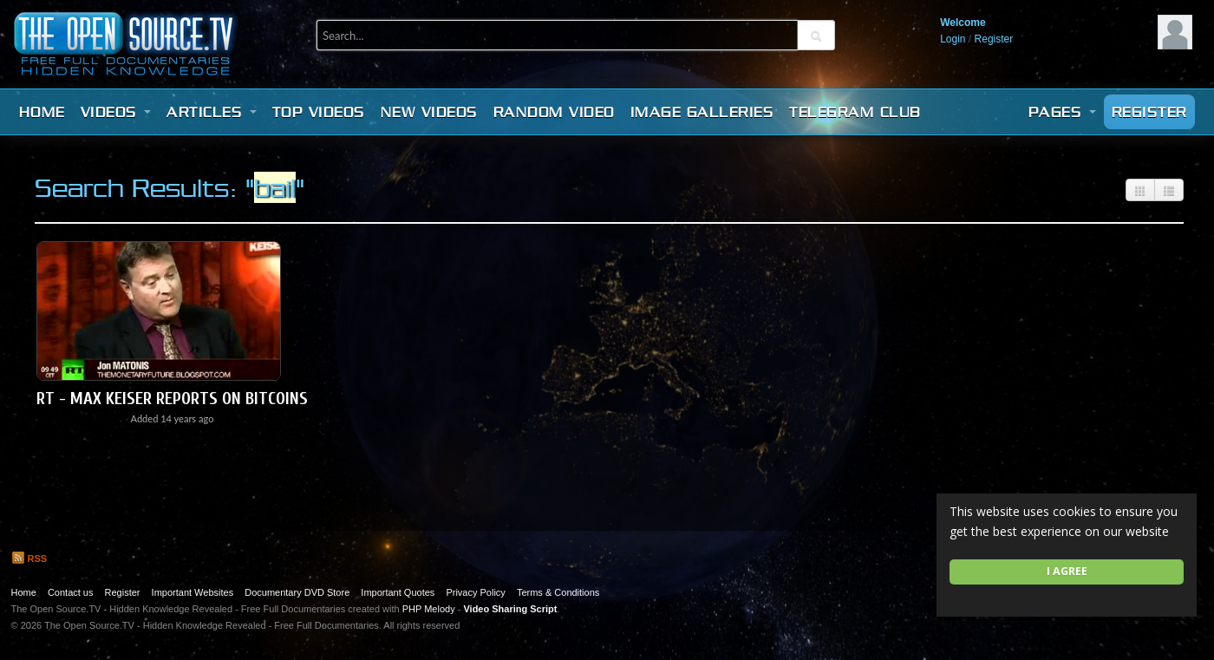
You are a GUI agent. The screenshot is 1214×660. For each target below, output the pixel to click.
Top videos (318, 112)
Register (994, 39)
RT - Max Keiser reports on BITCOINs (172, 398)
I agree (1067, 571)
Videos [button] (116, 112)
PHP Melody (428, 609)
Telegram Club (855, 112)
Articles (211, 112)
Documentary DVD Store (297, 592)
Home (42, 112)
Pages (1062, 112)
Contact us (71, 592)
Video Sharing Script (510, 609)
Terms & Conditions (558, 592)
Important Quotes (397, 592)
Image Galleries (702, 112)
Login (952, 39)
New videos (429, 112)
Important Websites (193, 592)
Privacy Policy (475, 592)
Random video (554, 112)
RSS (29, 558)
